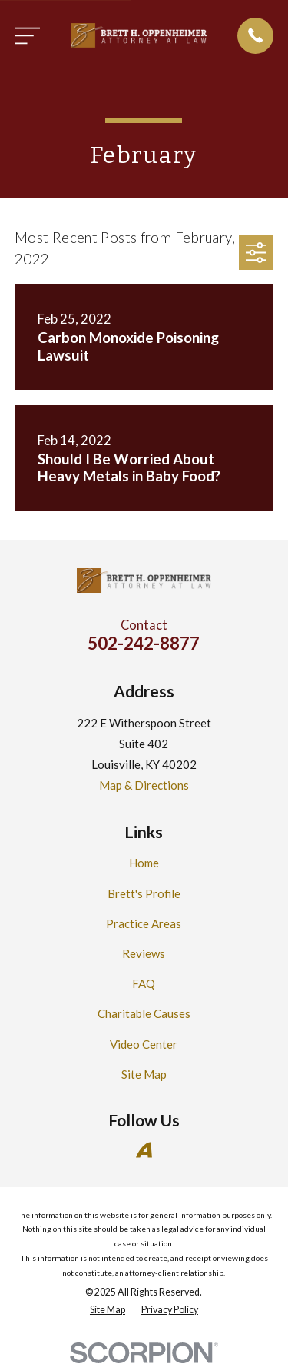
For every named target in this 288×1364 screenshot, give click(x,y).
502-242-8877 (144, 643)
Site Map (144, 1074)
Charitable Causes (144, 1013)
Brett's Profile (144, 893)
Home (144, 863)
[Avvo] (144, 1150)
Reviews (143, 953)
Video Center (143, 1044)
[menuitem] (107, 1310)
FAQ (143, 983)
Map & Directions (144, 785)
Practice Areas (143, 923)
